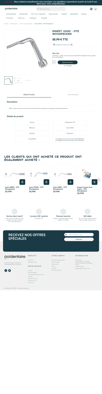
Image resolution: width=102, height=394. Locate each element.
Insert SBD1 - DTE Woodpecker (60, 188)
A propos (30, 276)
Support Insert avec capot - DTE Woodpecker (85, 189)
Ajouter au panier (67, 62)
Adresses (54, 268)
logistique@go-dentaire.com (82, 268)
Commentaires (73, 95)
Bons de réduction (56, 270)
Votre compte (58, 256)
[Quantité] (54, 62)
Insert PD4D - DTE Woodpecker (36, 188)
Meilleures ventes (32, 262)
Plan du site (31, 282)
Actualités (44, 18)
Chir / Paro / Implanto (37, 14)
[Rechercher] (51, 9)
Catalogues (33, 18)
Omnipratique (10, 14)
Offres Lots (21, 18)
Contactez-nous (32, 280)
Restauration (52, 14)
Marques (84, 14)
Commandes (55, 264)
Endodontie (22, 14)
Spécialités (73, 14)
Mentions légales (32, 272)
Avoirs (53, 266)
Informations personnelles (58, 260)
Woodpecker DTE (70, 122)
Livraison (30, 270)
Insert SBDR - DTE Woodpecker (12, 188)
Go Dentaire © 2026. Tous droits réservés (16, 288)
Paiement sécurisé (32, 278)
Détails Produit (29, 95)
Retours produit (56, 262)
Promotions (9, 18)
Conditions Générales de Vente (36, 274)
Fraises (63, 14)
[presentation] (78, 245)
